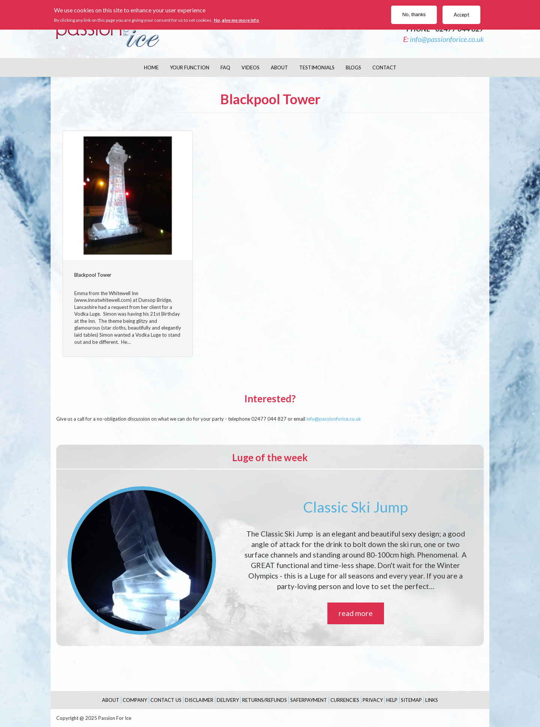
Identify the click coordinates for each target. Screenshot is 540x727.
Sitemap (411, 699)
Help (392, 699)
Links (431, 699)
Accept (461, 15)
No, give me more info (236, 20)
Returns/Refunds (264, 699)
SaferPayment (308, 699)
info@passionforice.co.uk (447, 39)
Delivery (228, 699)
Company (135, 699)
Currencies (344, 699)
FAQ (225, 67)
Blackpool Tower (92, 274)
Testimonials (316, 67)
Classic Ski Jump (355, 506)
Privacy (373, 699)
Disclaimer (199, 699)
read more (356, 613)
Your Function (189, 67)
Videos (251, 67)
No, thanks (414, 14)
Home (151, 67)
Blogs (353, 67)
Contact (384, 67)
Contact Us (166, 699)
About (279, 67)
